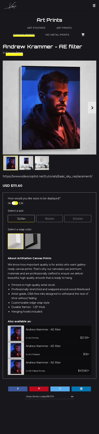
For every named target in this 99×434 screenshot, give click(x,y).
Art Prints (49, 20)
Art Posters (36, 27)
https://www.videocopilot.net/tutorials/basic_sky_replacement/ (47, 176)
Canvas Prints (24, 34)
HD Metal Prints (57, 34)
